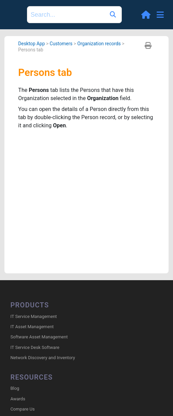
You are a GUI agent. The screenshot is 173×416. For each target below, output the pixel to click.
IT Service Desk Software (34, 347)
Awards (17, 398)
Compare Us (22, 409)
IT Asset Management (32, 326)
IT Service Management (33, 316)
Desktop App (31, 43)
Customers (60, 43)
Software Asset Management (39, 336)
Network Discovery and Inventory (42, 357)
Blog (14, 388)
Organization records (98, 43)
